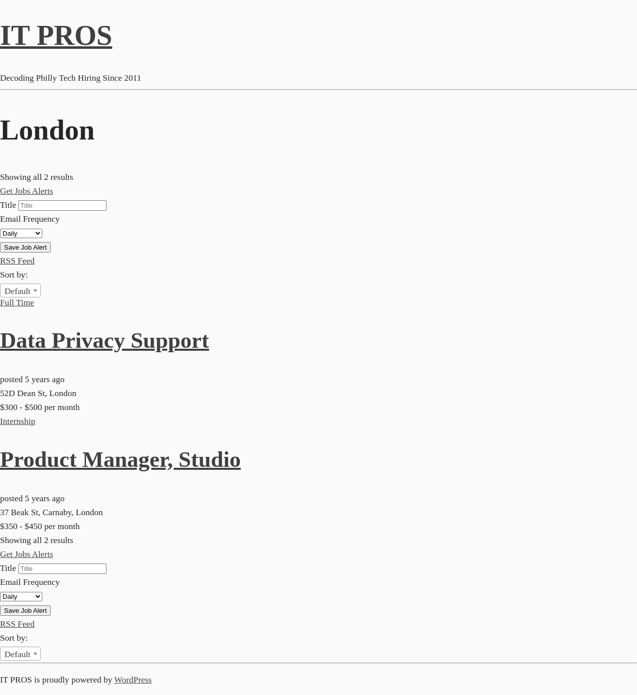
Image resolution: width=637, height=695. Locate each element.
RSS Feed (17, 261)
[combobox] (20, 290)
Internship (17, 421)
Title (8, 205)
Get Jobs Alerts (26, 191)
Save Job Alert (25, 247)
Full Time (17, 302)
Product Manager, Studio (120, 459)
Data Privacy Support (104, 340)
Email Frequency (30, 219)
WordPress (133, 680)
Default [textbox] (17, 291)
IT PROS (56, 35)
